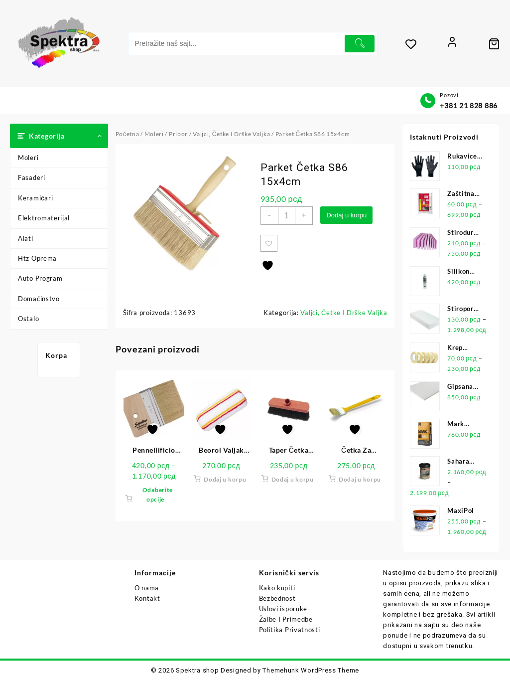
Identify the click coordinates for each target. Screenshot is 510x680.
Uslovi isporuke (283, 609)
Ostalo (28, 319)
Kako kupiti (277, 588)
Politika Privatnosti (289, 630)
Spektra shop (197, 670)
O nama (146, 588)
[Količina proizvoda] (287, 215)
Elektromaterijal (44, 218)
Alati (25, 238)
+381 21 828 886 (469, 105)
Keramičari (35, 198)
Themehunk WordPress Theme (310, 670)
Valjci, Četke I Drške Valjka (231, 134)
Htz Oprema (37, 258)
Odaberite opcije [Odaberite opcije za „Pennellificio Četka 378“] (157, 495)
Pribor (178, 134)
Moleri (28, 158)
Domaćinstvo (39, 299)
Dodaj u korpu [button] (225, 480)
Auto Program (40, 278)
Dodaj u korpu (348, 215)
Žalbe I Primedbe (286, 619)
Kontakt (147, 598)
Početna (127, 134)
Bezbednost (277, 598)
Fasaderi (31, 177)
